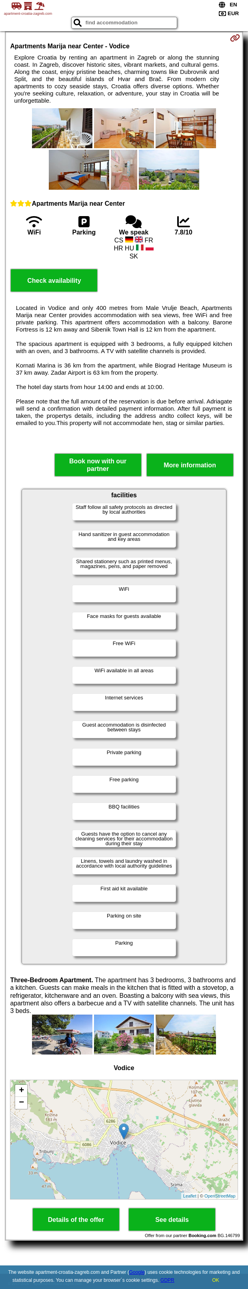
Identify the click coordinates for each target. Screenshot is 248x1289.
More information (190, 465)
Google (137, 1272)
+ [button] (21, 1091)
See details (172, 1219)
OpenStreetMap (220, 1196)
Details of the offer (76, 1219)
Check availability (54, 280)
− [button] (21, 1103)
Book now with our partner (97, 465)
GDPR (167, 1280)
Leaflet (189, 1196)
